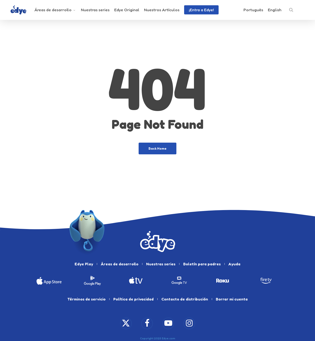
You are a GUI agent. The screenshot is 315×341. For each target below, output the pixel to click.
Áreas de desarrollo (119, 264)
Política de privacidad (133, 299)
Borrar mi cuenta (232, 299)
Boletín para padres (202, 264)
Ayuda (234, 264)
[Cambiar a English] (275, 11)
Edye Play (84, 264)
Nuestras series (160, 264)
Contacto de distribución (184, 299)
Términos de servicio (86, 299)
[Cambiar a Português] (253, 11)
